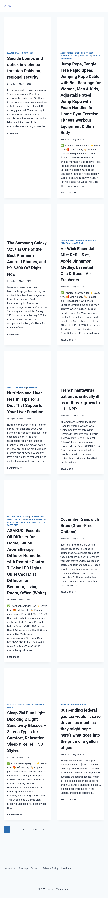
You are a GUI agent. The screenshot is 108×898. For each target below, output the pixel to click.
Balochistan (13, 53)
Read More (14, 133)
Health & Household (86, 240)
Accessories (67, 53)
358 (35, 829)
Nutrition (32, 388)
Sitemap (23, 868)
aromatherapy (38, 517)
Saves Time (77, 243)
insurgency (27, 53)
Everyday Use (67, 240)
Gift (21, 520)
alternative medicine (18, 517)
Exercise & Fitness (84, 53)
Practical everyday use (33, 522)
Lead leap (66, 868)
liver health (19, 388)
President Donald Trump (73, 705)
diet (9, 388)
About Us (10, 868)
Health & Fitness (69, 56)
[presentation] (27, 32)
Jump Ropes (85, 56)
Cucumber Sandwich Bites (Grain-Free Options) (80, 525)
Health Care (13, 522)
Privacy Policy (50, 868)
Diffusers (12, 520)
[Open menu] (101, 6)
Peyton (13, 84)
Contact (35, 868)
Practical (66, 243)
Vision (10, 708)
